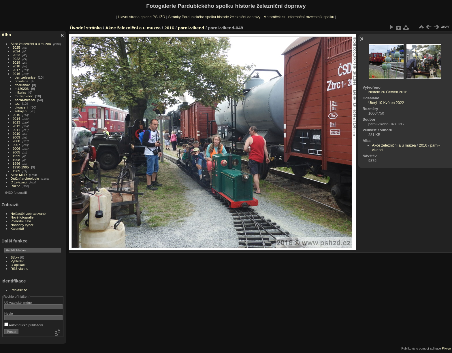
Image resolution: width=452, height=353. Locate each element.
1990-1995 (21, 167)
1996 (16, 163)
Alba (6, 34)
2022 (16, 58)
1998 (16, 160)
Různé (15, 186)
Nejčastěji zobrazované (28, 213)
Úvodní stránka (86, 27)
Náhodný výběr (22, 225)
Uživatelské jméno (18, 302)
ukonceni (21, 107)
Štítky (15, 257)
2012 (16, 126)
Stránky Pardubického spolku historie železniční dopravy (214, 17)
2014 (16, 118)
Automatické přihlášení (23, 325)
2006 (16, 148)
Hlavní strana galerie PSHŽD (141, 17)
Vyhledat (17, 261)
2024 (16, 51)
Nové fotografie (22, 217)
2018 (16, 66)
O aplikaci (18, 265)
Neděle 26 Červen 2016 (387, 92)
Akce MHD (19, 174)
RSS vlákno (19, 268)
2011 (16, 130)
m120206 (22, 88)
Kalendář (17, 228)
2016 (16, 73)
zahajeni (21, 111)
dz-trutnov (22, 85)
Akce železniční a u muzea (31, 43)
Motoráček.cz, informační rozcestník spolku (298, 17)
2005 (16, 152)
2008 (16, 141)
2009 (16, 137)
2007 (16, 145)
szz (17, 103)
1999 (16, 156)
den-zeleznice (25, 77)
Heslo (8, 313)
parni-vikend (25, 100)
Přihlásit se (19, 290)
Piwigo (446, 348)
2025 (16, 47)
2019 (16, 62)
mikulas (20, 92)
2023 (16, 55)
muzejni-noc (24, 96)
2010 (16, 133)
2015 (16, 115)
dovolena (22, 81)
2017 (16, 70)
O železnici (19, 182)
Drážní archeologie (25, 178)
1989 (16, 171)
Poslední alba (21, 221)
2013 (16, 122)
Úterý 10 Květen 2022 (386, 102)
